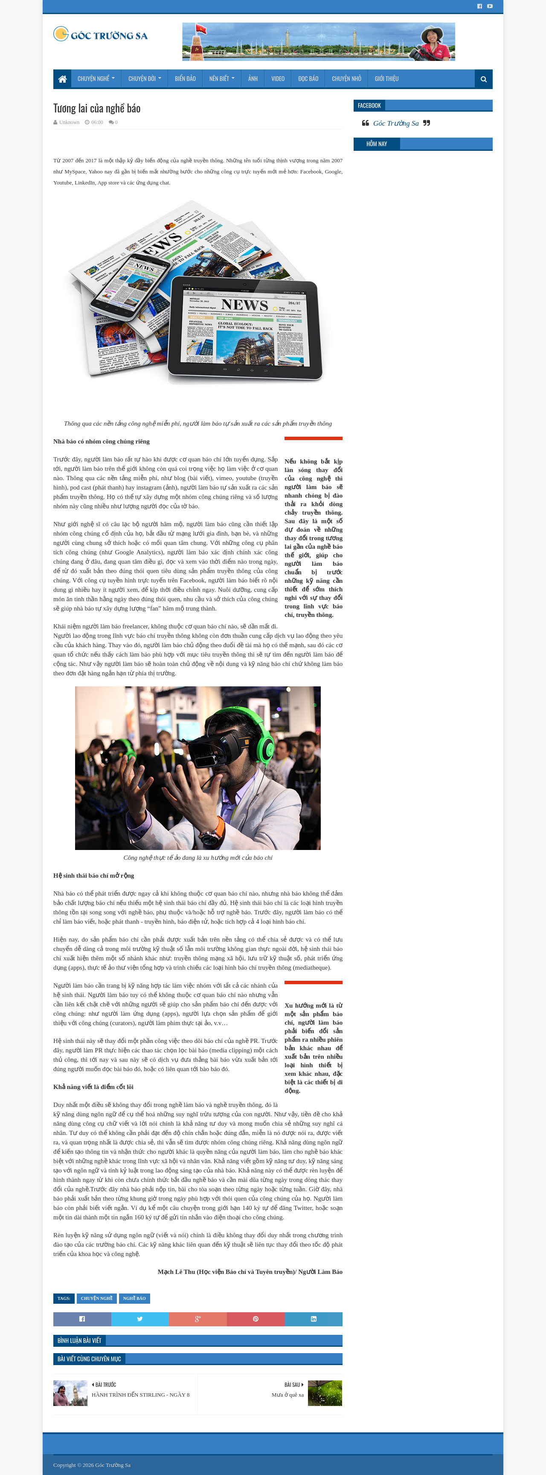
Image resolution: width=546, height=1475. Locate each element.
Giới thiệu (387, 78)
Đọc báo (308, 78)
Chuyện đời (142, 78)
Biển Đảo (185, 78)
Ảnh (253, 78)
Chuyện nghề (93, 78)
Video (278, 78)
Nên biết (219, 78)
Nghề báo (134, 1298)
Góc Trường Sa (396, 123)
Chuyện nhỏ (346, 78)
